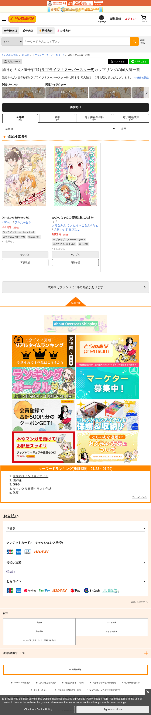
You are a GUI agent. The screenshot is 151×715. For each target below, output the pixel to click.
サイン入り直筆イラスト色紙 (32, 488)
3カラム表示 (131, 129)
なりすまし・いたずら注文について (104, 690)
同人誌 (25, 55)
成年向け (28, 30)
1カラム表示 (145, 129)
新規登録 (115, 18)
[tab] (57, 118)
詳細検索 (142, 41)
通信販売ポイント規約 (74, 683)
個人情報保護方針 (132, 683)
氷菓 (16, 492)
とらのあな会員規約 (47, 683)
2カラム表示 (138, 129)
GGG (16, 484)
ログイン (129, 18)
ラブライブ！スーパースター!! (67, 69)
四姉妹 (17, 480)
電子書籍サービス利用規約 (104, 683)
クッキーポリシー (41, 690)
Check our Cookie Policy (38, 709)
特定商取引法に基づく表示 (69, 690)
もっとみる (139, 497)
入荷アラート (12, 61)
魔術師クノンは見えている (30, 476)
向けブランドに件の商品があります (75, 287)
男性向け (46, 30)
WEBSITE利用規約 (22, 683)
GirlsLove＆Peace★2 (16, 217)
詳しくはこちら (139, 602)
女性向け (64, 30)
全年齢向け (10, 30)
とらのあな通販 (10, 55)
